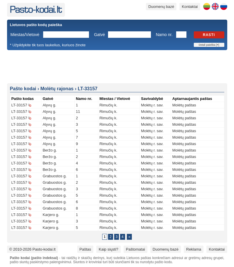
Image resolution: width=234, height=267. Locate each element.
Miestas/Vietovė (25, 34)
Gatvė (99, 34)
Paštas (85, 249)
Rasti (209, 35)
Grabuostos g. (55, 176)
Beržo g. (50, 150)
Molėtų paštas (184, 105)
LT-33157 (19, 105)
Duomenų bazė (161, 6)
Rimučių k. (108, 105)
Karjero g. (51, 214)
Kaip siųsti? (108, 249)
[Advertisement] (117, 66)
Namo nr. (164, 34)
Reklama (193, 249)
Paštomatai (135, 249)
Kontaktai (190, 6)
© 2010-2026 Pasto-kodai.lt (32, 249)
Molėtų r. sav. (152, 105)
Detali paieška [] (209, 44)
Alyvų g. (49, 105)
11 (78, 111)
